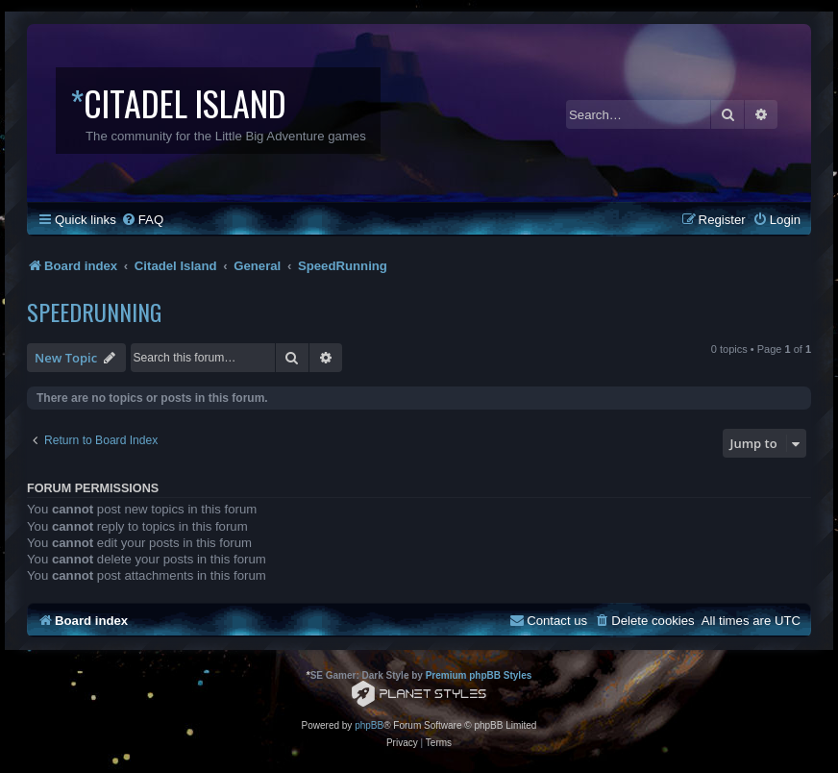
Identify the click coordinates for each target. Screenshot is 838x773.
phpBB (369, 725)
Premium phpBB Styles (479, 675)
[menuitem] (142, 220)
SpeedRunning (94, 311)
